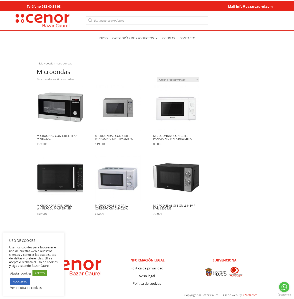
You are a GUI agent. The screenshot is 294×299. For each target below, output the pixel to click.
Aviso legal (147, 276)
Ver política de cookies (26, 287)
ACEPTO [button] (40, 273)
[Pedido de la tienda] (178, 79)
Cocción (50, 63)
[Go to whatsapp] (284, 287)
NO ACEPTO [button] (20, 281)
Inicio (103, 38)
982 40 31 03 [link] (51, 6)
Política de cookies (147, 283)
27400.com (250, 295)
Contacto (187, 38)
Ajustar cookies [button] (20, 273)
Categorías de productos (133, 38)
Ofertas (168, 38)
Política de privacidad (146, 268)
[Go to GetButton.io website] (284, 294)
